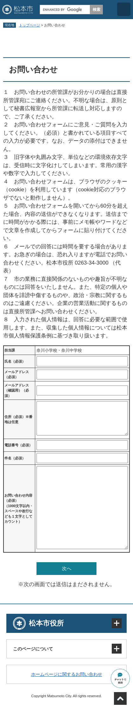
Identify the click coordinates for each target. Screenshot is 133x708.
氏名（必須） (14, 361)
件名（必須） (14, 458)
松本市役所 (46, 623)
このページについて (33, 648)
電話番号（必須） (18, 445)
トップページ (29, 25)
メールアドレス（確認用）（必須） (16, 390)
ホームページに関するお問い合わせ (66, 674)
